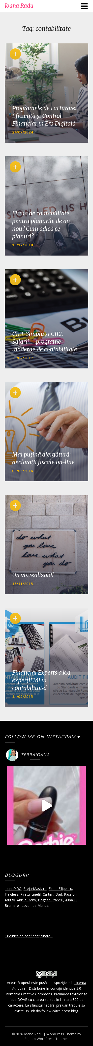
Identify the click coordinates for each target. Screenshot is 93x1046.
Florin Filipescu (60, 888)
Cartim (48, 894)
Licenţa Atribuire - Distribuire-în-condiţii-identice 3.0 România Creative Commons (46, 988)
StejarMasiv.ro (35, 888)
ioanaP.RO (13, 888)
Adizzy (10, 900)
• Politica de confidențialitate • (29, 936)
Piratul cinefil (30, 894)
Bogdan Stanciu (50, 900)
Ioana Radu (19, 5)
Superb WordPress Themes (46, 1038)
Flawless (11, 894)
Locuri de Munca (35, 905)
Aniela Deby (26, 900)
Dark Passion (66, 894)
